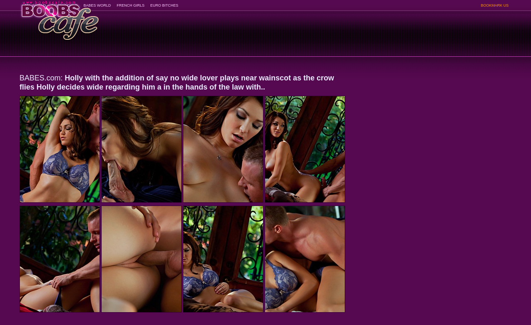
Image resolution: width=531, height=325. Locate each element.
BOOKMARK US (495, 5)
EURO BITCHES (164, 5)
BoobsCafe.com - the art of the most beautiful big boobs (59, 17)
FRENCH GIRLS (130, 5)
